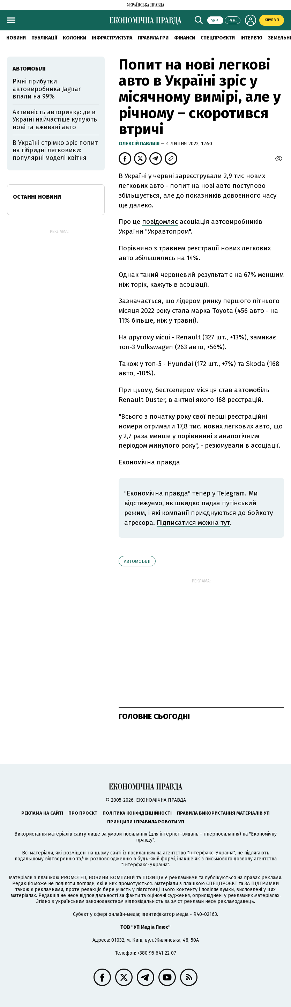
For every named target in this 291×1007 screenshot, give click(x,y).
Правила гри (153, 38)
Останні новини (37, 196)
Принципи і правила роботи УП (145, 821)
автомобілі (137, 561)
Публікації (44, 38)
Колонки (74, 38)
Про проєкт (82, 813)
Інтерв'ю (251, 38)
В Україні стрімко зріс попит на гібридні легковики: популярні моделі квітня (55, 150)
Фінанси (184, 38)
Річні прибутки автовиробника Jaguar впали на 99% (47, 89)
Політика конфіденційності (137, 813)
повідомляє (160, 222)
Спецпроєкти (218, 38)
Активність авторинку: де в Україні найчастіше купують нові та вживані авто (55, 119)
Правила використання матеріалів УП (223, 813)
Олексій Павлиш (140, 144)
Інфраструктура (112, 38)
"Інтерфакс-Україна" (211, 853)
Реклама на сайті (42, 813)
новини (16, 38)
